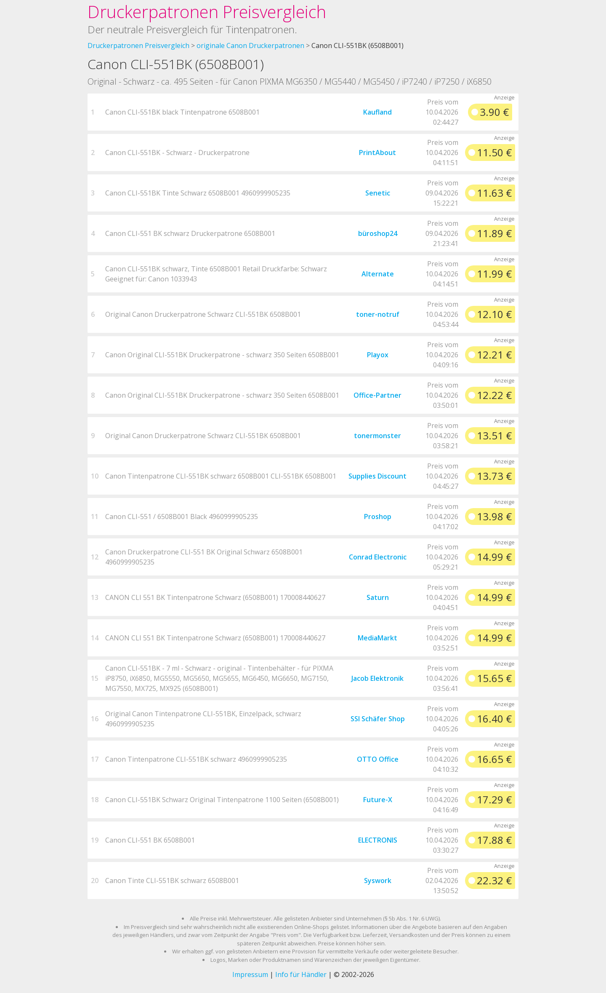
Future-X (377, 799)
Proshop (377, 516)
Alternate (377, 273)
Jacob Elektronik (377, 678)
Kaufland (377, 112)
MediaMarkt (377, 637)
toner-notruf (377, 314)
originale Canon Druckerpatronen (250, 45)
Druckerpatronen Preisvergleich (207, 11)
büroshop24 (377, 233)
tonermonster (377, 435)
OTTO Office (378, 759)
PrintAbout (377, 152)
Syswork (377, 880)
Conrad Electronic (378, 557)
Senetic (377, 193)
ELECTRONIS (377, 840)
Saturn (378, 597)
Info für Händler (301, 974)
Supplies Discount (377, 476)
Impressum (250, 974)
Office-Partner (377, 395)
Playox (377, 354)
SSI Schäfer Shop (378, 718)
